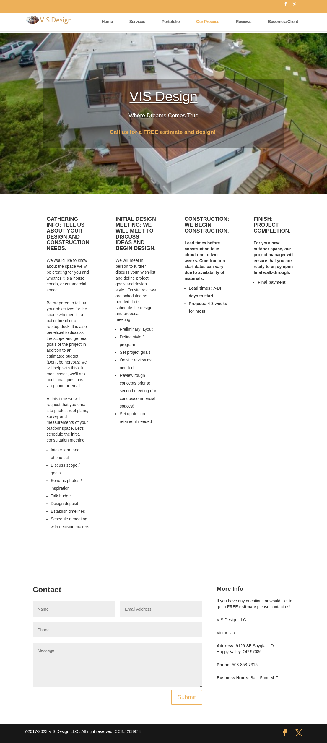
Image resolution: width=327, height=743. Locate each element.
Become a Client (283, 21)
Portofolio (171, 21)
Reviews (243, 21)
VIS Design (163, 96)
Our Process (207, 21)
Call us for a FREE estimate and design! (163, 132)
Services (137, 21)
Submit (187, 697)
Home (107, 21)
